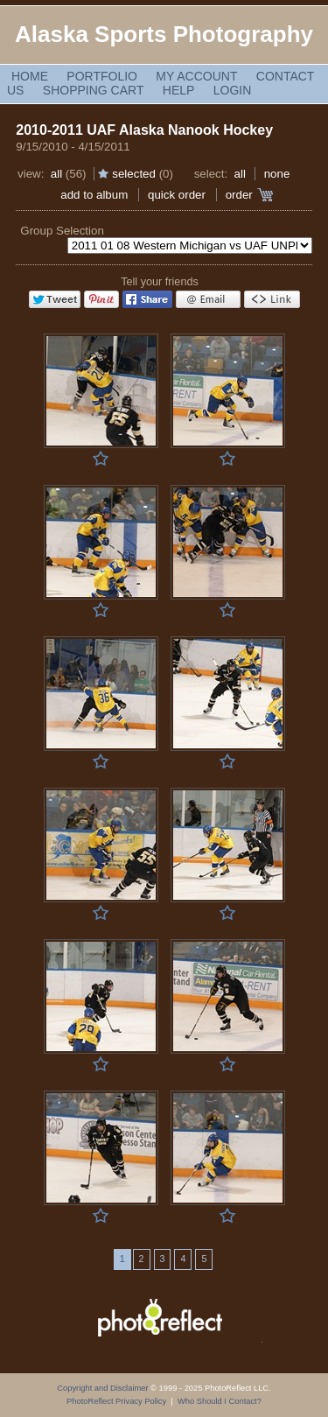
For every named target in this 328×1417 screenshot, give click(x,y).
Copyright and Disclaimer (103, 1388)
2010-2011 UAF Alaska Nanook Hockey (144, 130)
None (277, 173)
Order (239, 194)
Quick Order (177, 194)
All (56, 173)
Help (179, 90)
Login (232, 90)
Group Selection (62, 230)
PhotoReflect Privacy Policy (116, 1401)
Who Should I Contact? (220, 1401)
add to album (94, 194)
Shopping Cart (93, 90)
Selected (134, 173)
